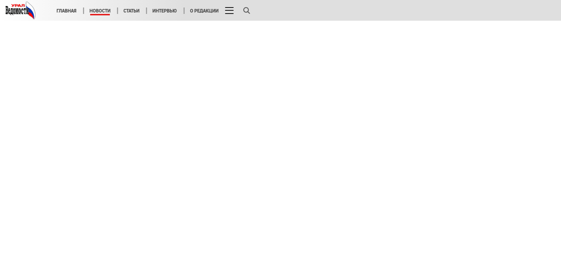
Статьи (131, 10)
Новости (100, 10)
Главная (67, 10)
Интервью (164, 10)
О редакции (204, 10)
